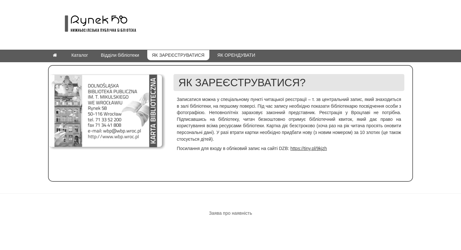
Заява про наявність (230, 213)
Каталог (79, 55)
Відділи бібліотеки (120, 55)
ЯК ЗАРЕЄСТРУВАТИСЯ (178, 55)
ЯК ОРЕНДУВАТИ (236, 55)
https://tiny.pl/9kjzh (308, 148)
